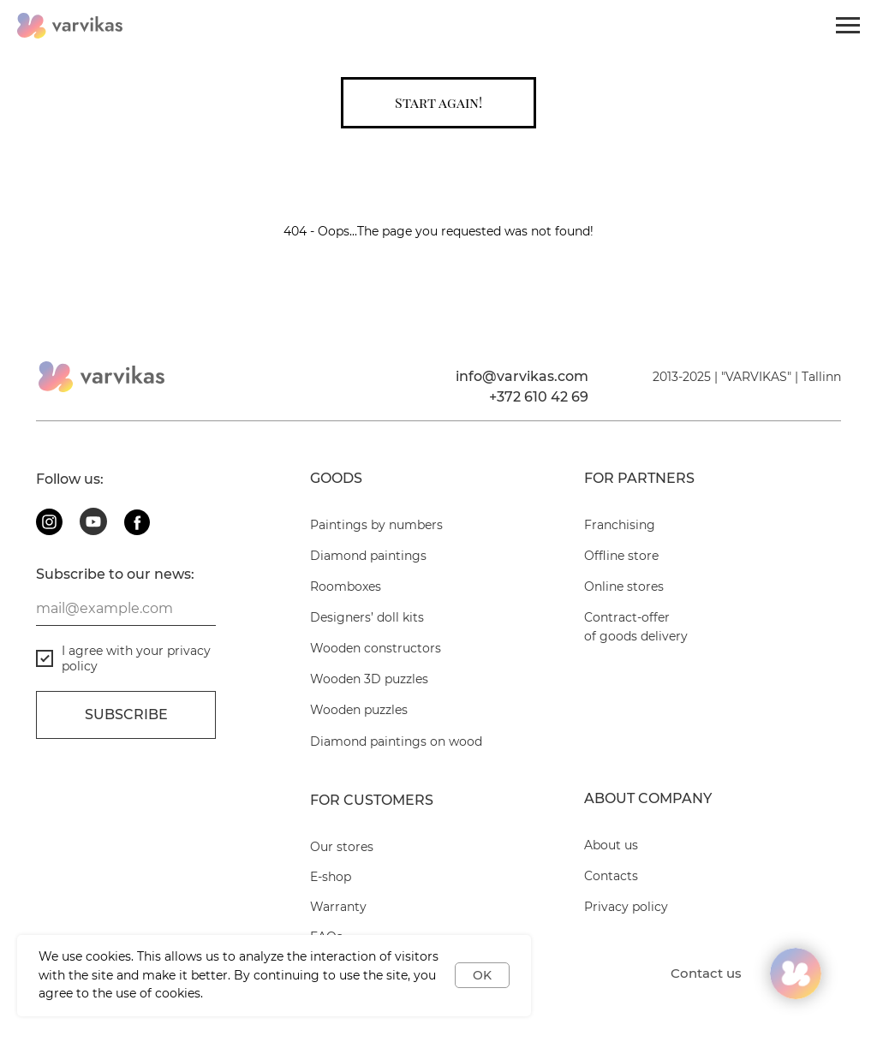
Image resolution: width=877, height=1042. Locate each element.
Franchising (619, 525)
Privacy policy (626, 906)
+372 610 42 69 (538, 397)
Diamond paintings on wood (396, 741)
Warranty (338, 906)
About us (611, 845)
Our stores (341, 846)
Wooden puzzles (359, 709)
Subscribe (126, 714)
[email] (126, 609)
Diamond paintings (368, 555)
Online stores (624, 586)
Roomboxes (345, 586)
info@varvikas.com (522, 376)
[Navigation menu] (848, 25)
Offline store (621, 555)
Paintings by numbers (376, 525)
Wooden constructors (375, 648)
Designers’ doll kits (367, 617)
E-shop (330, 876)
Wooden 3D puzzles (369, 679)
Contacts (611, 876)
